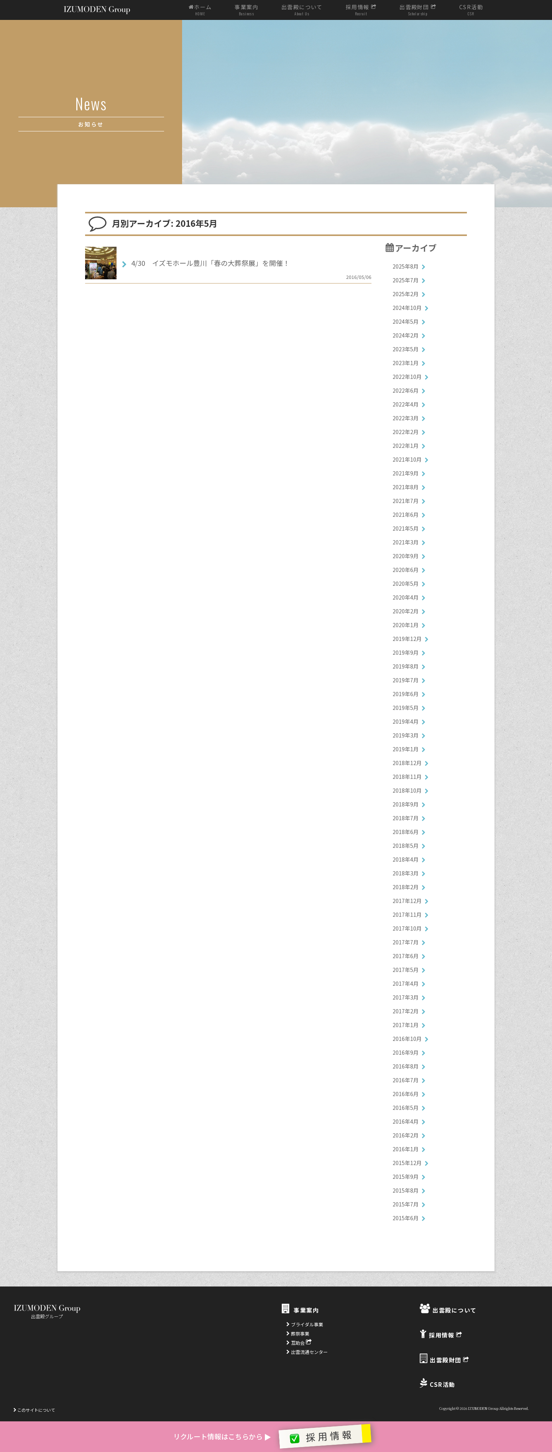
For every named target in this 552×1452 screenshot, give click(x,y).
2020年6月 (406, 570)
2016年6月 (406, 1094)
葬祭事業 (297, 1333)
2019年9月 (406, 652)
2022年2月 (406, 432)
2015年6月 (406, 1218)
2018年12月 (407, 763)
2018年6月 (406, 832)
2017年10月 (407, 928)
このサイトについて (34, 1410)
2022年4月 (406, 404)
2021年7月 (406, 501)
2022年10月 (407, 376)
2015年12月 (407, 1163)
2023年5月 (406, 349)
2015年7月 (406, 1204)
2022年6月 (406, 390)
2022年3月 (406, 418)
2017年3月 (406, 997)
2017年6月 (406, 956)
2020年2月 (406, 611)
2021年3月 (406, 542)
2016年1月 (406, 1149)
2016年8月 (406, 1066)
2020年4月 (406, 597)
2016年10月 (407, 1038)
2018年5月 (406, 845)
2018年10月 (407, 790)
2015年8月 (406, 1190)
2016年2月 (406, 1135)
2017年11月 (407, 914)
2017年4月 (406, 983)
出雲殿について (302, 10)
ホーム (200, 10)
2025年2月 (406, 294)
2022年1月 (406, 445)
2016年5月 (406, 1107)
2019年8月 (406, 666)
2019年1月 (406, 749)
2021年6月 (406, 514)
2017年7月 (406, 942)
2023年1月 (406, 363)
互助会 (299, 1342)
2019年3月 (406, 735)
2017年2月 (406, 1011)
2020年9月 (406, 556)
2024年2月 (406, 335)
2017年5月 (406, 969)
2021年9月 (406, 473)
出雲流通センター (307, 1352)
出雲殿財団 (417, 10)
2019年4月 (406, 721)
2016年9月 (406, 1052)
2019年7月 (406, 680)
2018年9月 (406, 804)
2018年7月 (406, 818)
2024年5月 (406, 321)
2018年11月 (407, 776)
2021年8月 (406, 487)
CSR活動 (471, 10)
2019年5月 (406, 707)
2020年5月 (406, 583)
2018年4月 (406, 859)
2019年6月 (406, 694)
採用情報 (361, 10)
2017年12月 (407, 901)
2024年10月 (407, 307)
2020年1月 (406, 625)
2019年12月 (407, 638)
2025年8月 (406, 266)
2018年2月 (406, 887)
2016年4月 (406, 1121)
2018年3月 (406, 873)
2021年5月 (406, 528)
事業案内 (246, 10)
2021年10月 (407, 459)
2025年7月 (406, 280)
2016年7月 (406, 1080)
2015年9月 (406, 1176)
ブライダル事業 (304, 1324)
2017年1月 (406, 1025)
